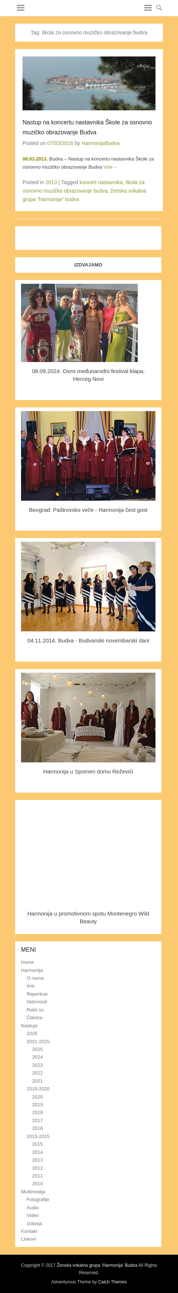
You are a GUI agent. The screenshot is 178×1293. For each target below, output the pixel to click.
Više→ (110, 167)
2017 (37, 1120)
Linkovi (28, 1239)
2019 (37, 1104)
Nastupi (29, 1025)
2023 (37, 1065)
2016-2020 (38, 1089)
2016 (37, 1128)
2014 (37, 1152)
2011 (37, 1176)
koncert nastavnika (101, 182)
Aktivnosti (37, 1001)
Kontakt (29, 1231)
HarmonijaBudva (101, 143)
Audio (33, 1207)
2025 (37, 1049)
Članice (34, 1017)
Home (27, 962)
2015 (37, 1144)
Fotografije (38, 1199)
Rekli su (35, 1010)
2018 (37, 1112)
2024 (37, 1057)
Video (33, 1215)
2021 (37, 1081)
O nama (35, 978)
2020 (37, 1097)
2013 (51, 182)
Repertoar (37, 994)
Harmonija (32, 970)
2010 (37, 1183)
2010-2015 (38, 1136)
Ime (31, 986)
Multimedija (33, 1191)
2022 (37, 1073)
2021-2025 (38, 1041)
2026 (32, 1033)
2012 (37, 1168)
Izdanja (34, 1223)
